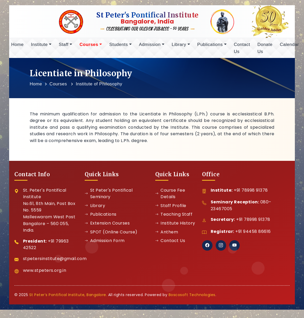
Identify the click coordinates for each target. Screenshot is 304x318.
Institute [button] (39, 46)
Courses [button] (88, 46)
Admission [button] (150, 46)
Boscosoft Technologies (192, 296)
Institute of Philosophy (99, 85)
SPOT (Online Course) (111, 234)
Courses (58, 85)
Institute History (175, 225)
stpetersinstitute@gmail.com (55, 260)
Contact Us (242, 50)
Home (17, 46)
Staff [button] (63, 46)
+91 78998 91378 (251, 192)
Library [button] (179, 46)
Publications (101, 216)
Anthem (166, 234)
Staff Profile (170, 207)
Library (95, 207)
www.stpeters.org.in (44, 272)
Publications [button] (210, 46)
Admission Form (105, 242)
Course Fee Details (170, 195)
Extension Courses (107, 225)
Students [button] (118, 46)
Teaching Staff (174, 216)
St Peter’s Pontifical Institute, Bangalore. (68, 296)
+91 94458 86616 (253, 233)
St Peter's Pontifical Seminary (109, 195)
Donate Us (265, 50)
